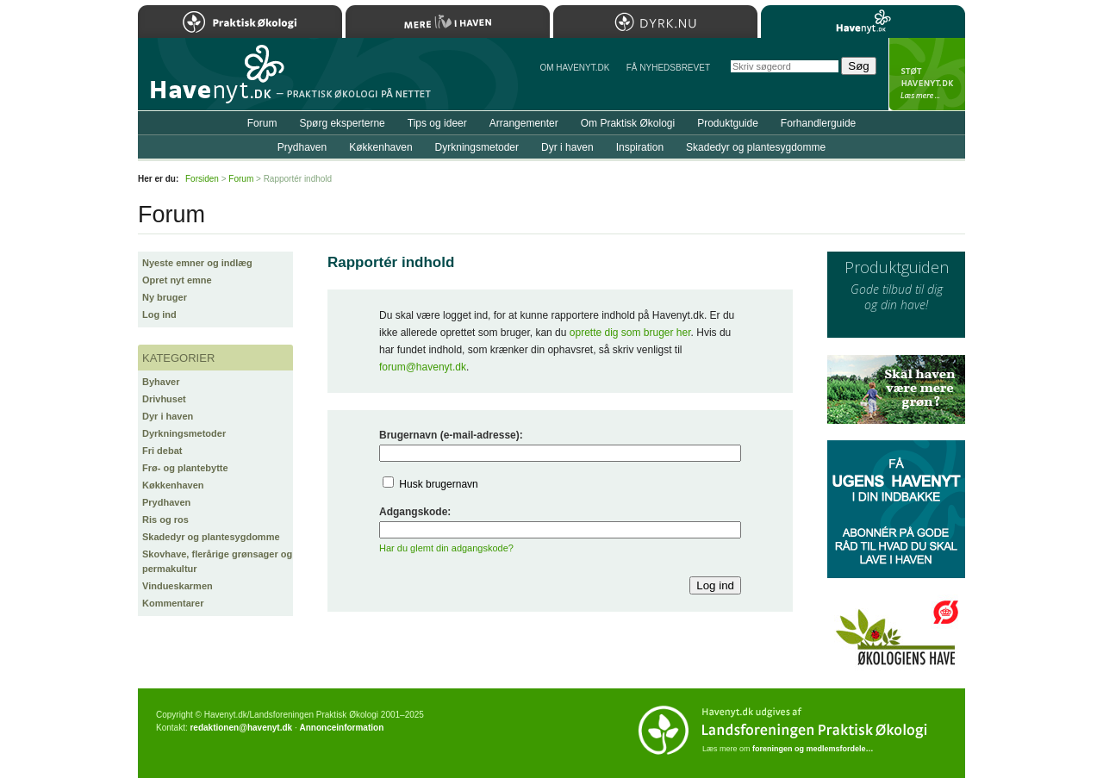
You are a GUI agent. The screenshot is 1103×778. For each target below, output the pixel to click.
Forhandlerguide (818, 123)
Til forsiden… (212, 81)
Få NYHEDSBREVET (668, 67)
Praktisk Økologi (240, 21)
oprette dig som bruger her (630, 333)
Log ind (159, 314)
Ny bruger (164, 297)
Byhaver (160, 382)
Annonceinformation (341, 727)
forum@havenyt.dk (422, 367)
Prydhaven (166, 502)
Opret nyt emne (177, 280)
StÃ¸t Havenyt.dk (926, 74)
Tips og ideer (437, 123)
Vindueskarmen (177, 586)
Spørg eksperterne (341, 123)
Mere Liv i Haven (448, 21)
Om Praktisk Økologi (628, 123)
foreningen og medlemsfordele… (813, 748)
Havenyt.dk (863, 21)
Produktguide (727, 123)
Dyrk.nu (655, 21)
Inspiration (640, 147)
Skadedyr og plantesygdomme (211, 537)
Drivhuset (164, 399)
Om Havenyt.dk (574, 67)
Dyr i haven (167, 416)
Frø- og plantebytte (185, 468)
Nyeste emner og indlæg (197, 263)
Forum (262, 123)
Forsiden (202, 179)
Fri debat (162, 450)
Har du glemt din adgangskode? (446, 548)
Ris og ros (165, 519)
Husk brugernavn (438, 484)
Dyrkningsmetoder (184, 433)
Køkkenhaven (173, 485)
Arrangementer (523, 123)
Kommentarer (173, 603)
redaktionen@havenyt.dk (241, 727)
